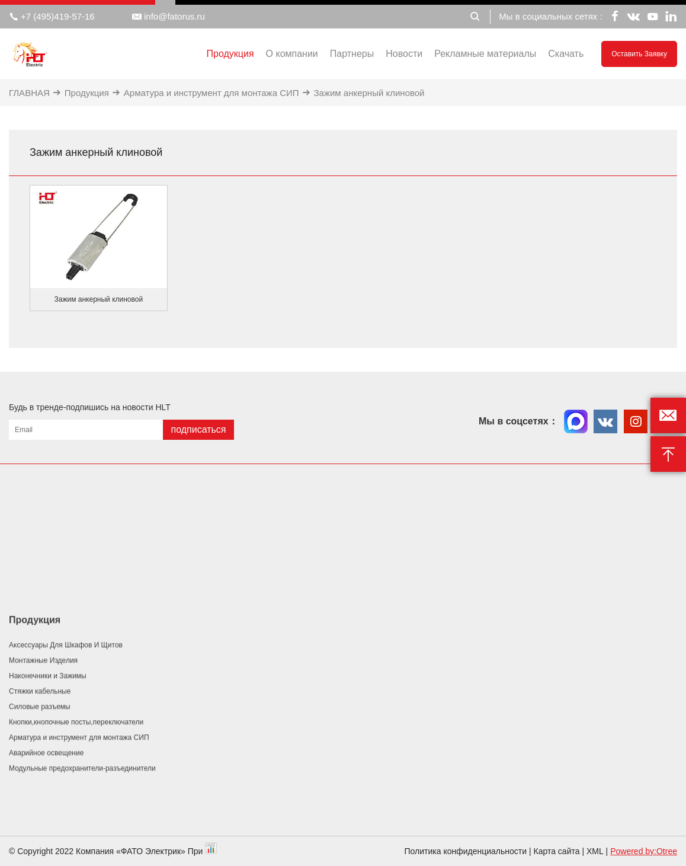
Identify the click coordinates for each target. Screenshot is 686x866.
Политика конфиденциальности (466, 851)
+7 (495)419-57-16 (52, 16)
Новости (404, 54)
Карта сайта (557, 851)
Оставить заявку (639, 54)
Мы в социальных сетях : (550, 16)
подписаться (198, 429)
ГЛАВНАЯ (29, 93)
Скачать (566, 54)
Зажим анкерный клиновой (369, 93)
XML (595, 851)
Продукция (230, 54)
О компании (292, 54)
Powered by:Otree (643, 851)
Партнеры (352, 54)
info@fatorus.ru (168, 16)
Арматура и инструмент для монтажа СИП (211, 93)
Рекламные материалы (485, 54)
